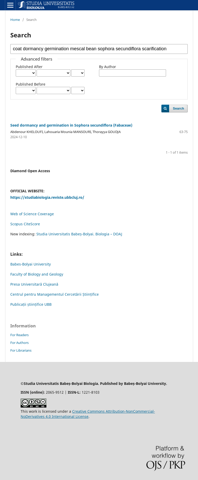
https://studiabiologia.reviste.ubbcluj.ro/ (47, 197)
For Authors (19, 342)
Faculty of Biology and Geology (36, 274)
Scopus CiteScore (25, 223)
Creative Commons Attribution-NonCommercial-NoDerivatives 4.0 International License (88, 414)
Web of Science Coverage (32, 213)
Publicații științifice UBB (31, 304)
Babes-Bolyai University (30, 264)
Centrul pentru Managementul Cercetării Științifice (54, 294)
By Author (107, 66)
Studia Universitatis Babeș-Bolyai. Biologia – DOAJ (79, 233)
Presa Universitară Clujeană (34, 284)
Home (15, 19)
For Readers (19, 335)
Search (178, 108)
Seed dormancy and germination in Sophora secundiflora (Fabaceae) (71, 125)
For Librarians (20, 350)
